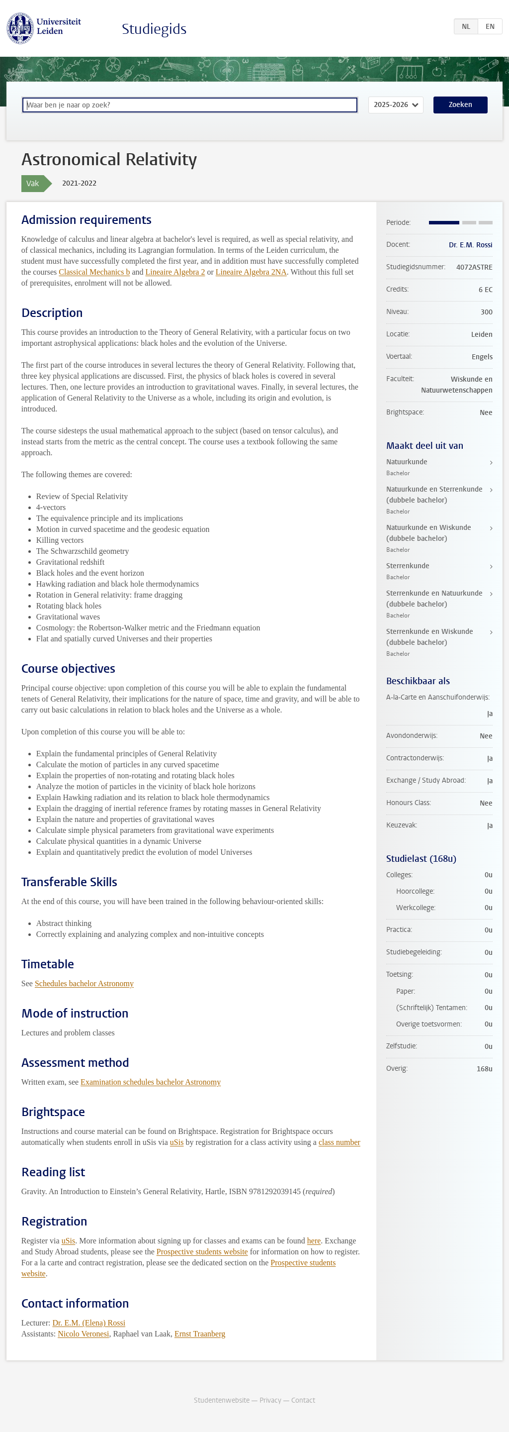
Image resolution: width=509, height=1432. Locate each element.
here (314, 1240)
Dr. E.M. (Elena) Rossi (88, 1323)
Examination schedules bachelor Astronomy (151, 1082)
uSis (177, 1142)
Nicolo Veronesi (83, 1334)
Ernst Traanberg (199, 1334)
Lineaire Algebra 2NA (251, 272)
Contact (303, 1400)
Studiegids (154, 29)
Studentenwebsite (222, 1400)
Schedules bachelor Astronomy (84, 983)
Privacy (270, 1400)
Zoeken (460, 104)
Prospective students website (202, 1251)
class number (339, 1142)
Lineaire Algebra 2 (175, 272)
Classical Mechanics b (94, 272)
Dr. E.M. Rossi (471, 245)
